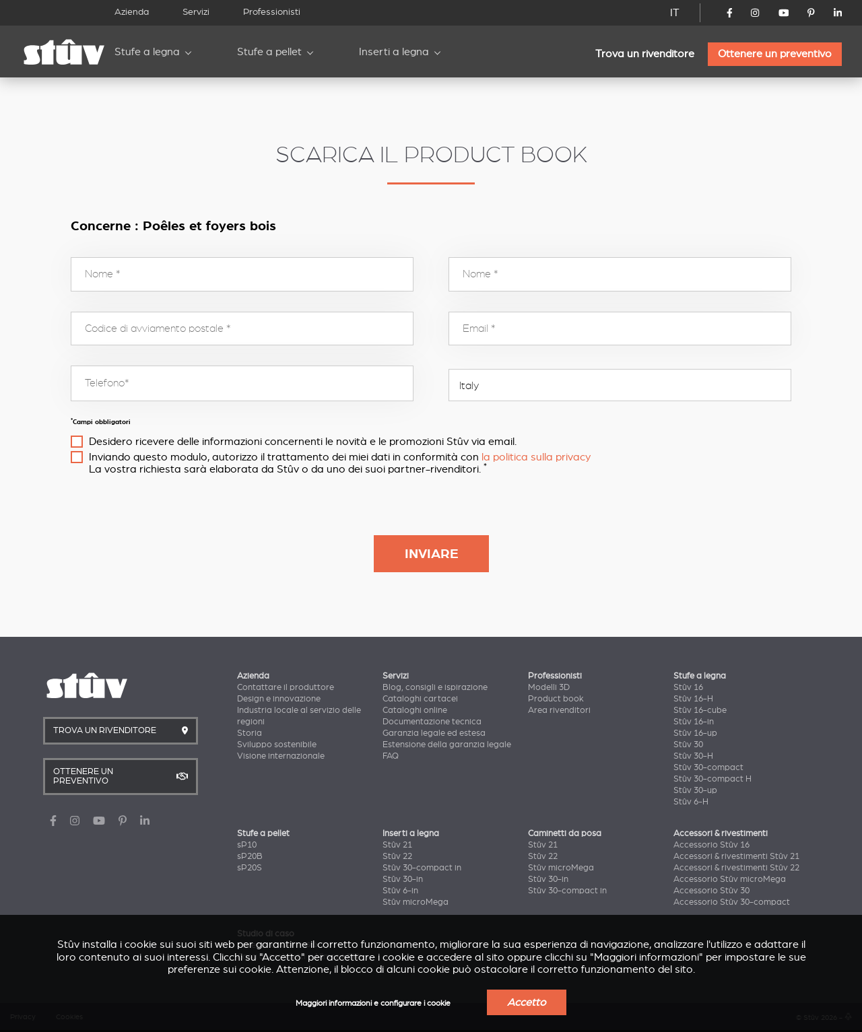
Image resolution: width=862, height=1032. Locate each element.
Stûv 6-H (690, 801)
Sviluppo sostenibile (277, 744)
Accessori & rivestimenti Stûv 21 (736, 856)
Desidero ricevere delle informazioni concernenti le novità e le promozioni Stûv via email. (303, 442)
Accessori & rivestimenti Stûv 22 (736, 867)
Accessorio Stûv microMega (729, 879)
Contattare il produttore (285, 687)
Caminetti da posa (564, 833)
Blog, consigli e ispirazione (435, 687)
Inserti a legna (394, 52)
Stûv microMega (416, 902)
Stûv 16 (688, 687)
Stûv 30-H (693, 756)
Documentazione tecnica (432, 721)
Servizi (196, 12)
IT (674, 13)
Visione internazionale (281, 756)
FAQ (391, 756)
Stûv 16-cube (700, 710)
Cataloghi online (415, 710)
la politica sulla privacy (536, 457)
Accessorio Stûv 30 (711, 890)
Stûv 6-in (400, 890)
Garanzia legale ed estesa (434, 733)
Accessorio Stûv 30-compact (731, 902)
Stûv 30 (688, 744)
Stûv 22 (397, 856)
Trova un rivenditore (644, 54)
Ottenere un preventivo (775, 54)
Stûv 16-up (695, 733)
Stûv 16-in (693, 721)
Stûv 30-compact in (422, 867)
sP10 (247, 845)
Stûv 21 (397, 845)
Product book (556, 698)
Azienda (131, 12)
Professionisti (271, 12)
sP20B (250, 856)
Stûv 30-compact (708, 767)
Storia (249, 733)
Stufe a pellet (269, 52)
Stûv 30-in (403, 879)
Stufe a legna (147, 52)
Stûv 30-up (695, 790)
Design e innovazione (279, 698)
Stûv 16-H (693, 698)
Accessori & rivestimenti (720, 833)
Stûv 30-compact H (712, 779)
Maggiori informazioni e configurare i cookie (373, 1003)
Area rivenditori (559, 710)
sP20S (249, 867)
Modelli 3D (549, 687)
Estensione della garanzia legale (447, 744)
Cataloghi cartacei (420, 698)
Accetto (526, 1002)
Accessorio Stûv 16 (711, 845)
